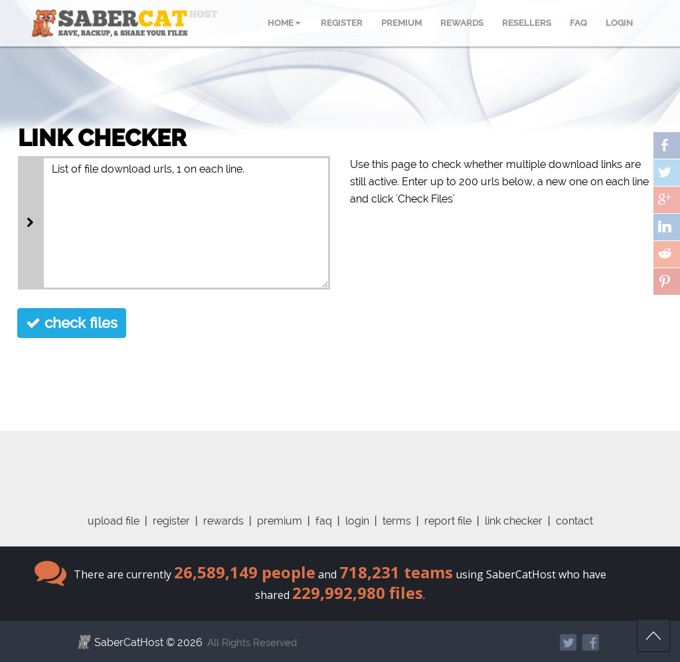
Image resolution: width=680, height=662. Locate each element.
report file (447, 521)
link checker (514, 521)
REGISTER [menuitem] (342, 23)
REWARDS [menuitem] (461, 23)
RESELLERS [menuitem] (526, 23)
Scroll (653, 635)
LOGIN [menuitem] (619, 23)
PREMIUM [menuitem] (401, 23)
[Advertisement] (340, 461)
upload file (113, 521)
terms (396, 521)
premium (279, 521)
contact (574, 521)
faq (323, 521)
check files (72, 322)
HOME (284, 23)
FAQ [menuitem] (578, 23)
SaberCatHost (128, 642)
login (357, 521)
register (171, 521)
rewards (223, 521)
